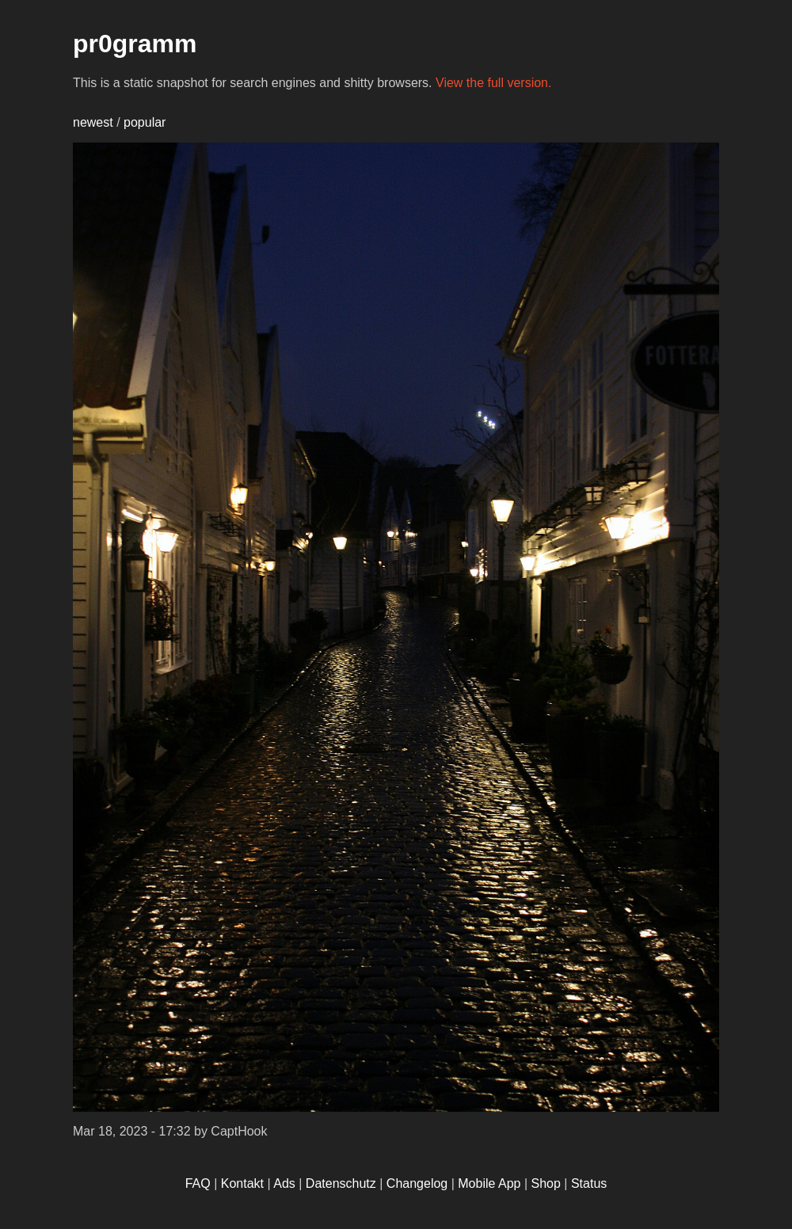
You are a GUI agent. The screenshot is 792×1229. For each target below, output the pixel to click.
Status (589, 1183)
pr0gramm (135, 43)
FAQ (198, 1183)
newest (93, 122)
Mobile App (489, 1183)
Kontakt (242, 1183)
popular (145, 122)
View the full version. (493, 82)
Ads (284, 1183)
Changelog (416, 1183)
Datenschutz (341, 1183)
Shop (546, 1183)
